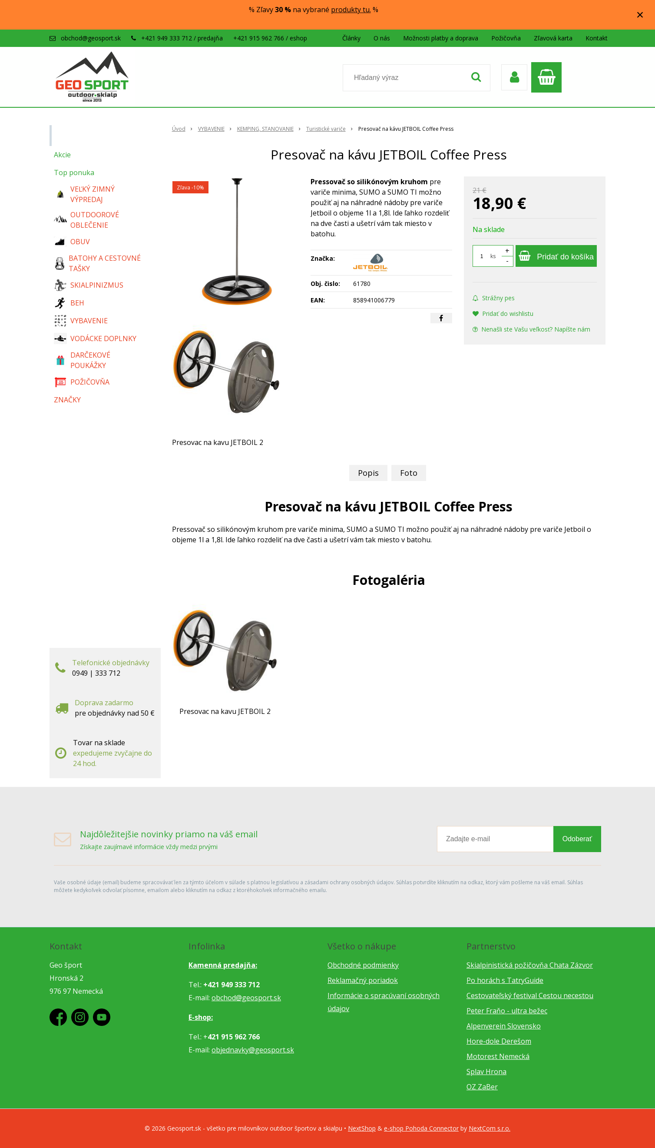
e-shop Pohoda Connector (421, 1128)
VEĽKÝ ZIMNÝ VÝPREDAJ (84, 194)
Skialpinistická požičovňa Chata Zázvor (529, 965)
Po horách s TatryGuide (504, 980)
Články (351, 38)
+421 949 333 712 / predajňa (182, 38)
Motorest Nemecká (497, 1056)
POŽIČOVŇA (81, 382)
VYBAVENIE (81, 320)
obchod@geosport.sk (91, 38)
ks (493, 256)
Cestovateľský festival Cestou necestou (529, 995)
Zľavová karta (553, 38)
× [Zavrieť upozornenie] (640, 14)
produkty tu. (351, 9)
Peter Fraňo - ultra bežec (506, 1010)
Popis (368, 473)
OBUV (72, 241)
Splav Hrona (486, 1071)
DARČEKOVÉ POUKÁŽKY (82, 360)
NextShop (362, 1128)
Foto (408, 473)
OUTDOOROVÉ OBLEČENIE (86, 220)
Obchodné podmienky (363, 965)
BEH (69, 303)
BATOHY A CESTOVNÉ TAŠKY (97, 263)
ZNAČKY (67, 400)
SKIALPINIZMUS (88, 285)
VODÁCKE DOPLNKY (95, 339)
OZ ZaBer (482, 1087)
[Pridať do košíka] (556, 256)
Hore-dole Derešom (498, 1041)
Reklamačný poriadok (363, 980)
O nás (382, 38)
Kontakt (597, 38)
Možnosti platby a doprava (440, 38)
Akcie (62, 154)
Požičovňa (506, 38)
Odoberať (577, 839)
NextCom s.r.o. (489, 1128)
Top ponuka (74, 172)
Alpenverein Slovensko (503, 1026)
